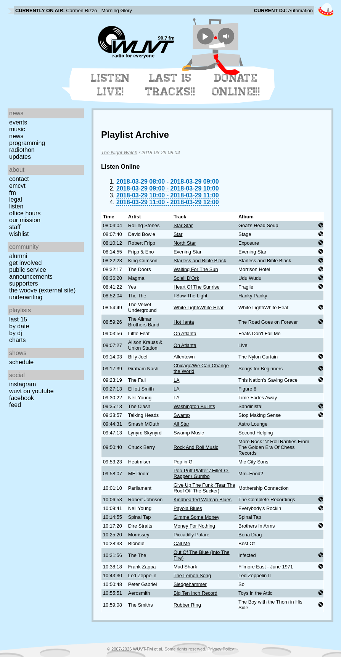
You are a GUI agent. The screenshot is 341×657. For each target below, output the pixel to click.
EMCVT (17, 185)
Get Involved (25, 263)
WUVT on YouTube (31, 391)
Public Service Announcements (31, 273)
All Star (181, 424)
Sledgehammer (190, 584)
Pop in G (183, 462)
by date (19, 326)
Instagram (22, 384)
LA (177, 380)
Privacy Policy (220, 649)
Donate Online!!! (236, 84)
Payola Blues (188, 508)
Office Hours (24, 213)
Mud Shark (185, 567)
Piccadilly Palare (191, 535)
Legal (15, 199)
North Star (185, 243)
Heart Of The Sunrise (197, 287)
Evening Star (187, 252)
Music (17, 129)
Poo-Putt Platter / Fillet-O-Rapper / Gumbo (202, 473)
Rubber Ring (187, 605)
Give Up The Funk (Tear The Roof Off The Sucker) (204, 488)
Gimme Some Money (196, 517)
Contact (19, 179)
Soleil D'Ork (186, 278)
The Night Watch (119, 152)
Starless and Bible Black (200, 260)
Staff (15, 227)
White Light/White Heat (199, 307)
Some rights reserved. (185, 649)
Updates (20, 156)
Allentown (184, 357)
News (16, 136)
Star (178, 234)
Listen (16, 206)
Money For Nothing (194, 526)
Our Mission (24, 220)
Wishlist (19, 234)
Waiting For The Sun (196, 269)
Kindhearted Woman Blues (203, 499)
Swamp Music (189, 433)
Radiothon (22, 150)
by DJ (15, 333)
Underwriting (25, 297)
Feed (15, 405)
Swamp (182, 415)
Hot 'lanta (184, 322)
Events (18, 122)
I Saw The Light (190, 296)
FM (12, 192)
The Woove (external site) (42, 290)
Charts (17, 340)
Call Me (182, 543)
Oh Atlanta (185, 333)
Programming (27, 143)
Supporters (23, 283)
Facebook (21, 398)
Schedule (21, 362)
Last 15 (18, 319)
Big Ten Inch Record (195, 593)
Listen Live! (110, 84)
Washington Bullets (194, 406)
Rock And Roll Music (196, 447)
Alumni (18, 256)
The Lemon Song (192, 575)
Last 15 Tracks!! (170, 84)
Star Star (183, 225)
